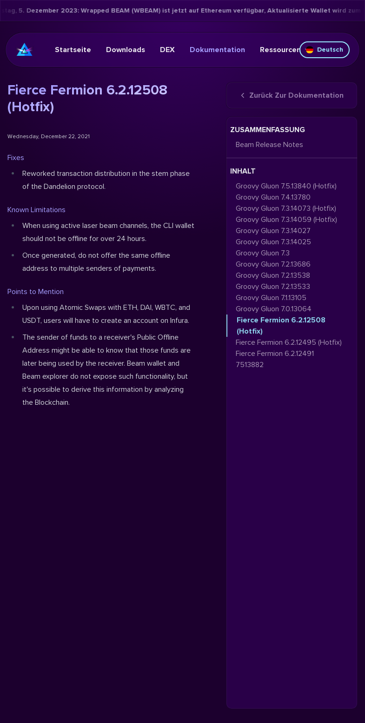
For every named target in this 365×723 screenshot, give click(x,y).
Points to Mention (35, 291)
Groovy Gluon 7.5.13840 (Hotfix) (286, 186)
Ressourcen (285, 49)
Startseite (73, 49)
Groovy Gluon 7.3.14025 (273, 242)
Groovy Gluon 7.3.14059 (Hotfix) (286, 219)
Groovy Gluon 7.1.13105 (271, 297)
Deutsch (324, 50)
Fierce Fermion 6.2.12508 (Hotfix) (281, 325)
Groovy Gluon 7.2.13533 (273, 286)
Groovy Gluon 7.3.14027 (273, 230)
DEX (167, 49)
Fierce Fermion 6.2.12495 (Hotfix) (289, 342)
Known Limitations (36, 209)
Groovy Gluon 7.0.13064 (274, 309)
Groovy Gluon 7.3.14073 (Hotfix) (286, 208)
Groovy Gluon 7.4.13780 (273, 197)
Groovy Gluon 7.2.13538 (273, 275)
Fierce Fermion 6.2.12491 (275, 353)
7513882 (250, 364)
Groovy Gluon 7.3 (263, 253)
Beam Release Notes (269, 144)
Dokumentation (217, 49)
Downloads (125, 49)
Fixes (15, 157)
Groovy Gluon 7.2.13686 (273, 264)
